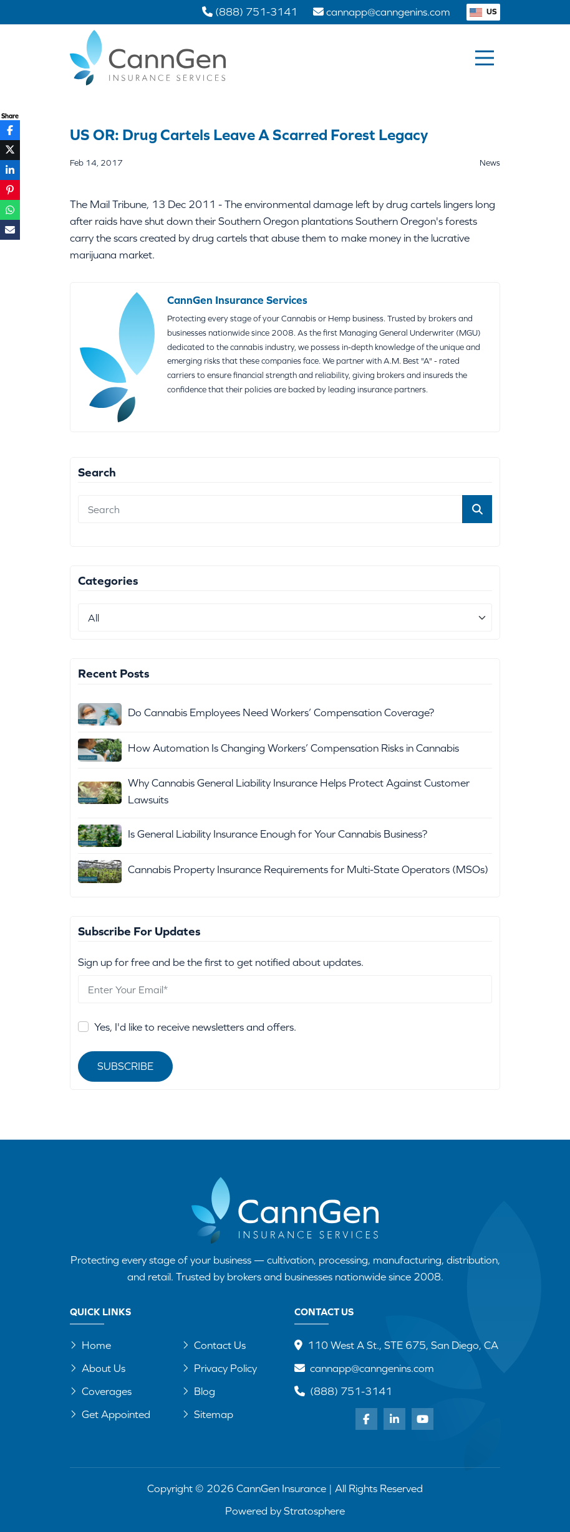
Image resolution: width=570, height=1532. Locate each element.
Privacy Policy (219, 1368)
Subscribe (125, 1066)
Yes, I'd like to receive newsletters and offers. (195, 1027)
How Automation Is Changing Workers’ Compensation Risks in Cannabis (293, 748)
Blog (198, 1391)
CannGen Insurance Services (237, 300)
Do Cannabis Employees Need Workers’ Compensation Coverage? (281, 712)
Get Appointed (110, 1414)
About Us (97, 1368)
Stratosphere (314, 1511)
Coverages (101, 1391)
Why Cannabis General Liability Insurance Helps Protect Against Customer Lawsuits (299, 791)
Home (90, 1345)
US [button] (483, 11)
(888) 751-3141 (351, 1391)
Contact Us (214, 1345)
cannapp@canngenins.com (372, 1368)
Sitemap (207, 1414)
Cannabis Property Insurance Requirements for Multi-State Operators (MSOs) (308, 869)
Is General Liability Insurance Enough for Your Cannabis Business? (277, 834)
